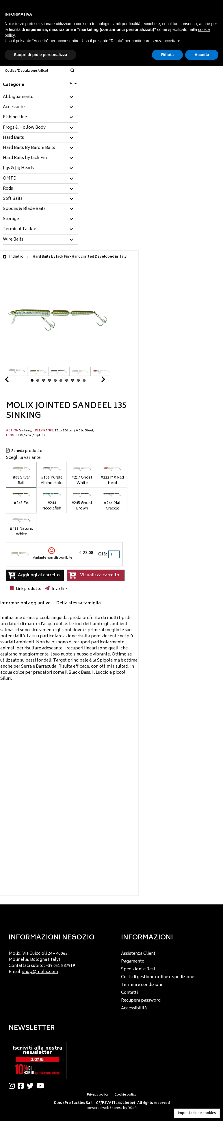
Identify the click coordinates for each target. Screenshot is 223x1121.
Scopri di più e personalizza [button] (40, 54)
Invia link (59, 589)
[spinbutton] (114, 554)
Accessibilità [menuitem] (134, 1008)
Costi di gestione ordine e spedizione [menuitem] (157, 977)
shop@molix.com (40, 972)
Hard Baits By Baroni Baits (29, 148)
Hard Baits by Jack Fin (25, 158)
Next (96, 381)
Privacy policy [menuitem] (98, 1095)
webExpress (112, 1108)
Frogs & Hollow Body (24, 127)
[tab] (40, 97)
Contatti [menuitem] (129, 992)
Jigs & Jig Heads (18, 168)
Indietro (13, 257)
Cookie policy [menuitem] (125, 1095)
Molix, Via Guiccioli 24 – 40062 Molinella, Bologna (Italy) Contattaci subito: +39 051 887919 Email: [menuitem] (42, 963)
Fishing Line (15, 117)
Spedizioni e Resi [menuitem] (138, 969)
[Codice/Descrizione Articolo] (26, 70)
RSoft (132, 1108)
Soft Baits (13, 199)
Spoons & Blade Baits (24, 209)
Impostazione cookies (197, 1113)
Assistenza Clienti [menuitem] (139, 953)
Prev (13, 381)
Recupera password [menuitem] (141, 1000)
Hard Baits (13, 138)
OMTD (9, 178)
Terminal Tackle (19, 229)
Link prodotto (28, 589)
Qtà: (102, 554)
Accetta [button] (201, 54)
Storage (11, 219)
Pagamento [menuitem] (132, 961)
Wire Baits (13, 239)
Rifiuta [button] (167, 54)
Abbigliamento (18, 97)
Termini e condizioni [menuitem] (141, 985)
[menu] (55, 961)
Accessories (15, 107)
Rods (8, 188)
